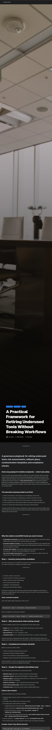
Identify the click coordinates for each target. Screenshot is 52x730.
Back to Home (6, 2)
